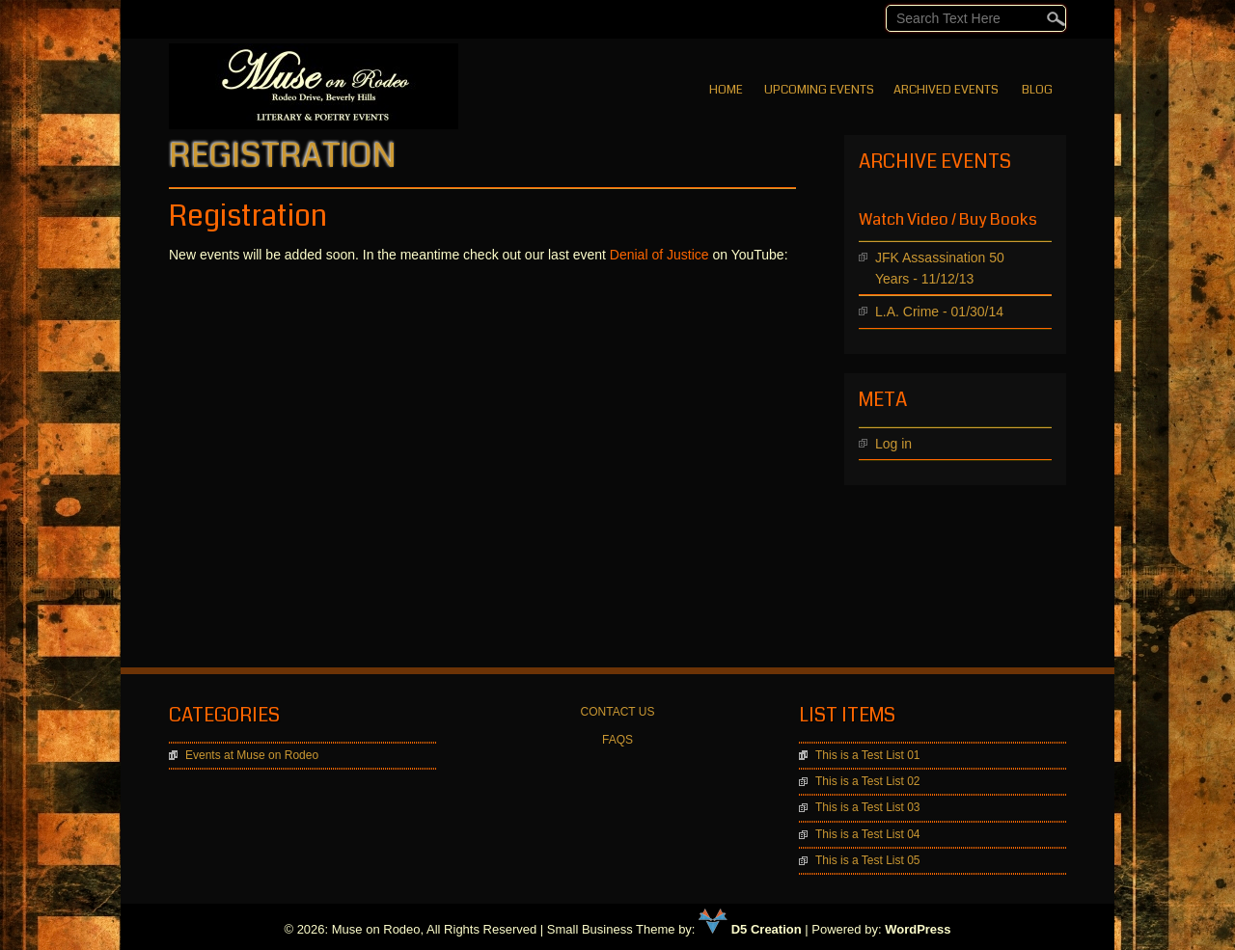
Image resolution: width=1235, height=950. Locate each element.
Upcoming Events (819, 89)
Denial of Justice (659, 254)
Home (726, 89)
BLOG (1037, 89)
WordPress (917, 929)
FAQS (617, 739)
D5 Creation (750, 929)
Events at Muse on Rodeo (251, 755)
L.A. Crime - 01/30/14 (939, 311)
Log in (893, 443)
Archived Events (946, 89)
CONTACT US (618, 712)
